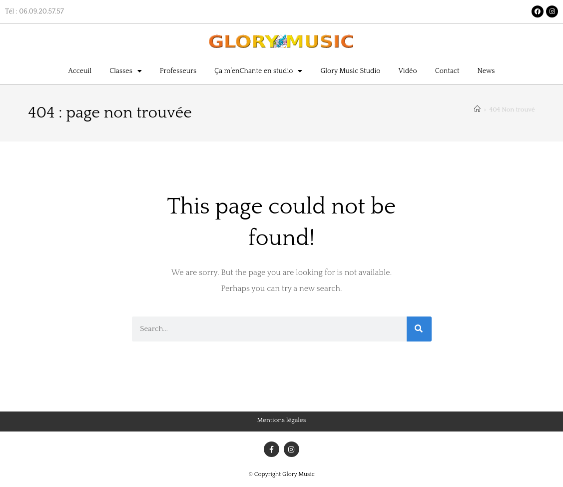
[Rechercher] (419, 329)
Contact (447, 71)
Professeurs (178, 71)
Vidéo (407, 71)
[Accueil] (477, 109)
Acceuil (80, 71)
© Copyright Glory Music (281, 474)
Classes (125, 71)
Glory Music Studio (350, 71)
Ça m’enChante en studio (258, 71)
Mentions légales (281, 420)
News (486, 71)
